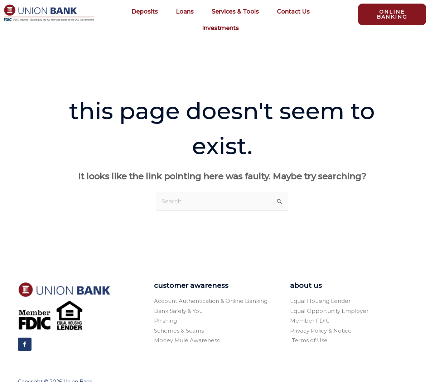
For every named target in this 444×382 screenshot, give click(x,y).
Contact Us (293, 11)
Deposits (146, 11)
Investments (220, 28)
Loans (186, 11)
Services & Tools (237, 11)
